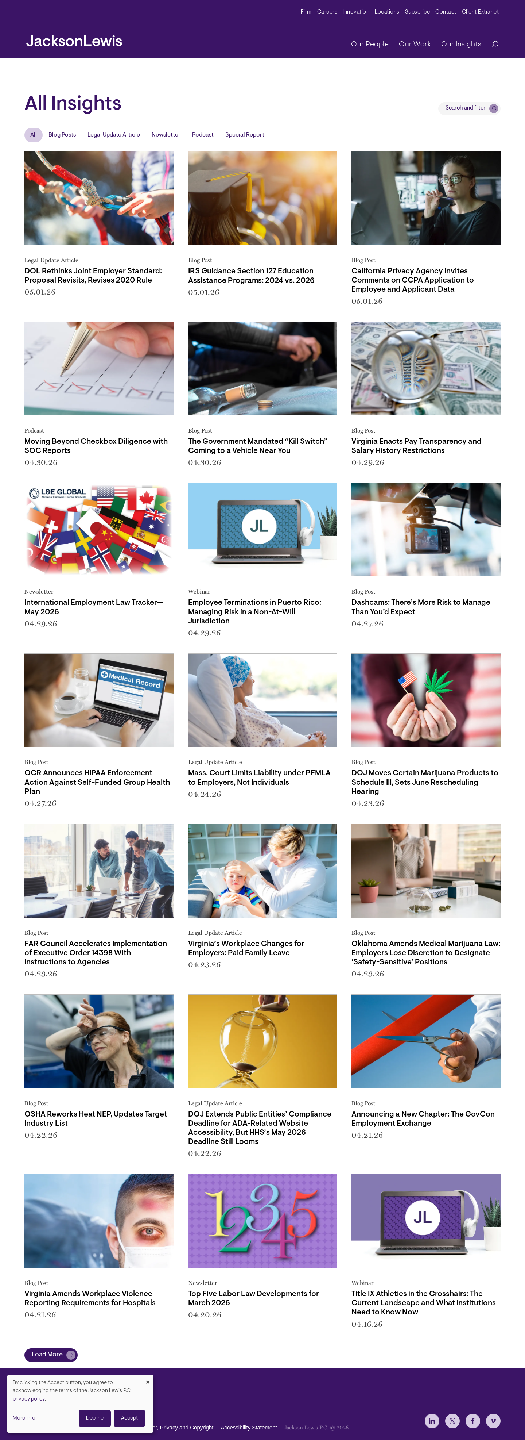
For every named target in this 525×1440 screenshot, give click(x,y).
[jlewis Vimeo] (493, 1421)
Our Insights (461, 44)
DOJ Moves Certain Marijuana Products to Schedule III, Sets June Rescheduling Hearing (424, 782)
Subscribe (417, 12)
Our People (370, 44)
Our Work (415, 44)
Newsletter (166, 135)
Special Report (244, 135)
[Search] (491, 44)
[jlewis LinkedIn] (432, 1421)
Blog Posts (62, 135)
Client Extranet (480, 12)
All (33, 135)
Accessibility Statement (249, 1427)
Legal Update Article (114, 135)
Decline (95, 1418)
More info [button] (24, 1418)
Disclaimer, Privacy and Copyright (172, 1427)
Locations (387, 12)
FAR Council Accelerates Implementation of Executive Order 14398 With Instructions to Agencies (95, 953)
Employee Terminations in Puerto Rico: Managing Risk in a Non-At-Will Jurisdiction (254, 612)
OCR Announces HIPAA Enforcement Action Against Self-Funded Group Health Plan (97, 782)
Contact (445, 12)
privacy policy (29, 1399)
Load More (47, 1355)
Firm (306, 12)
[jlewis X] (452, 1421)
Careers (327, 12)
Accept (129, 1418)
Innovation (356, 12)
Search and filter (466, 108)
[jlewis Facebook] (473, 1421)
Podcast (203, 135)
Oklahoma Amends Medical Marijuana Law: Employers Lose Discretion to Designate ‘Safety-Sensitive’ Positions (425, 953)
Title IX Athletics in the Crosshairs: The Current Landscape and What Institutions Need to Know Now (423, 1303)
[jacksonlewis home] (74, 38)
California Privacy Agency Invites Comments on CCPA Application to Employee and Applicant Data (412, 280)
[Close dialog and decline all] (147, 1379)
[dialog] (80, 1404)
